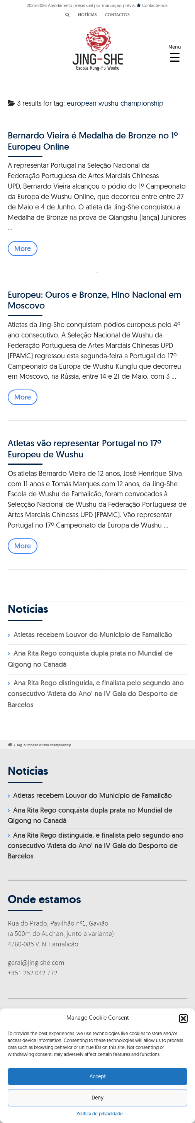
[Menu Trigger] (174, 53)
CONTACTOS (117, 14)
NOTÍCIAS (87, 14)
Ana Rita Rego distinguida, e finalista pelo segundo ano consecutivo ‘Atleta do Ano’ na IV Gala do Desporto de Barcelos (96, 694)
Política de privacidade (99, 1113)
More (22, 248)
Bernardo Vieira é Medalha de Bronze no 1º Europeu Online (93, 141)
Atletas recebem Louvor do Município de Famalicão (93, 634)
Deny (97, 1098)
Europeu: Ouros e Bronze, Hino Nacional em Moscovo (94, 300)
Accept (98, 1077)
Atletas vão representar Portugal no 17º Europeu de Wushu (84, 448)
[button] (183, 1018)
